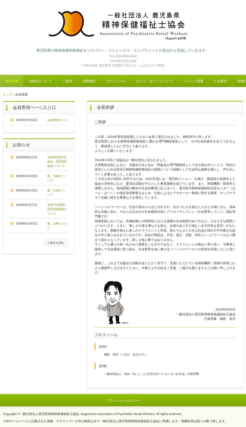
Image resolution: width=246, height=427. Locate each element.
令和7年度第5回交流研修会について (57, 209)
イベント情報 (193, 81)
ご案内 (67, 81)
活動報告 (89, 81)
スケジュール (116, 81)
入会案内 (220, 81)
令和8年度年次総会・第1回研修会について (56, 162)
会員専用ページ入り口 (34, 107)
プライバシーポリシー (123, 400)
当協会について (40, 81)
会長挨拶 (11, 81)
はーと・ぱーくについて (154, 81)
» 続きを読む (56, 242)
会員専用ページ (57, 120)
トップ (7, 94)
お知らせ (21, 144)
